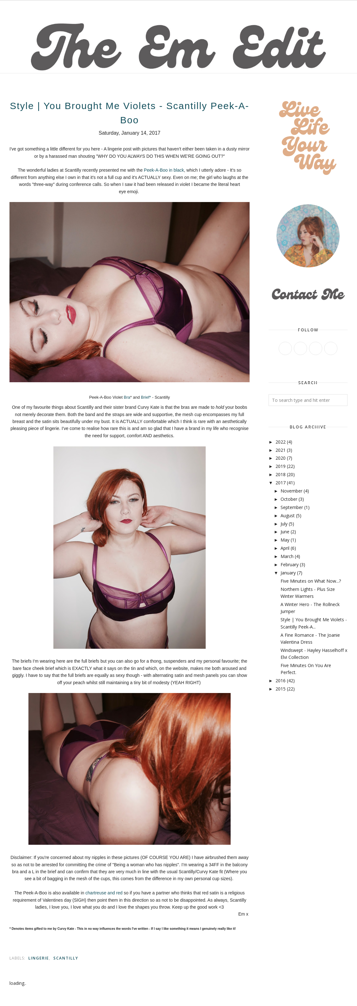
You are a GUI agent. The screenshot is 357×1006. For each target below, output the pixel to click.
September (292, 507)
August (288, 515)
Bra (126, 397)
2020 (280, 458)
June (285, 532)
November (291, 491)
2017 (280, 483)
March (287, 556)
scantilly (65, 958)
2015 (280, 689)
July (284, 524)
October (289, 499)
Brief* (146, 397)
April (285, 548)
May (285, 540)
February (290, 564)
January (288, 573)
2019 (280, 466)
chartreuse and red (104, 892)
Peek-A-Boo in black (164, 170)
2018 (280, 474)
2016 (280, 681)
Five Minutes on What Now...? (311, 581)
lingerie (38, 958)
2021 (280, 450)
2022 (280, 442)
